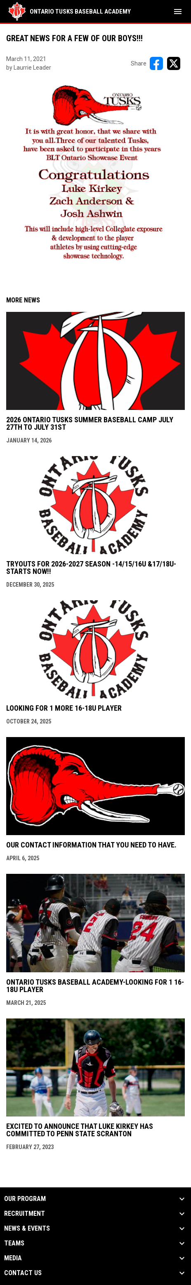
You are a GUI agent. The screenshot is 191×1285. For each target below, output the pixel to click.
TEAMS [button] (14, 1243)
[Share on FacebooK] (156, 63)
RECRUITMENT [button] (24, 1213)
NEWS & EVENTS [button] (27, 1228)
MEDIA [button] (13, 1258)
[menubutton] (178, 11)
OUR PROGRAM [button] (25, 1199)
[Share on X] (173, 63)
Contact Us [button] (23, 1273)
